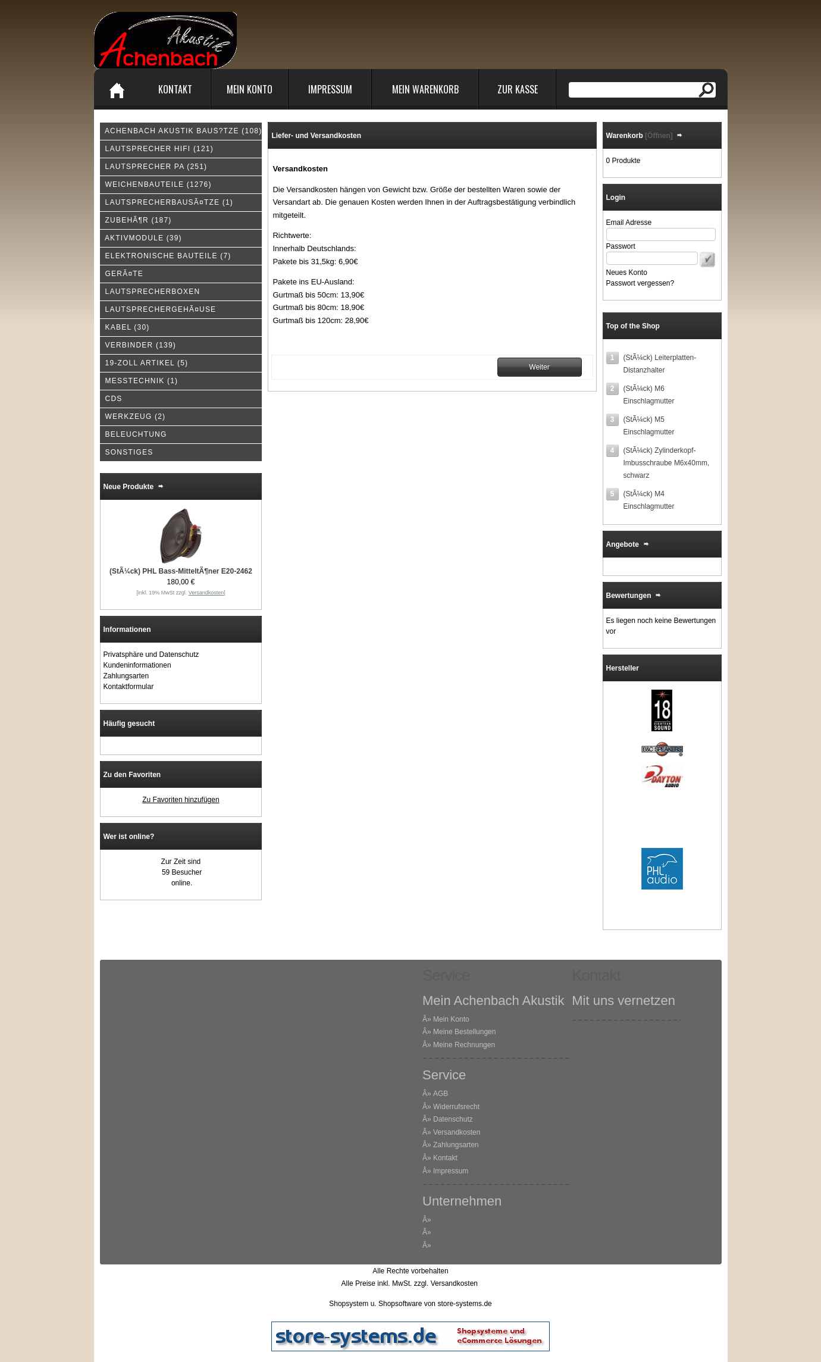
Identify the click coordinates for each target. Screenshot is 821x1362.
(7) (165, 256)
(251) (154, 166)
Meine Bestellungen (464, 1032)
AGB (440, 1093)
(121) (157, 149)
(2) (133, 416)
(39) (141, 238)
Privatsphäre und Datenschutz (151, 654)
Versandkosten (456, 1132)
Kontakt (175, 89)
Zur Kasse (517, 89)
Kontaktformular (129, 686)
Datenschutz (453, 1119)
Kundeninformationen (137, 665)
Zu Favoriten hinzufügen (180, 800)
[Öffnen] (658, 135)
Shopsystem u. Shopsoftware (375, 1304)
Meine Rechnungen (464, 1045)
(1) (166, 202)
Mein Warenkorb (425, 89)
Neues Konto (626, 272)
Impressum (330, 89)
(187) (136, 220)
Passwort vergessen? (640, 283)
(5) (144, 363)
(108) (181, 131)
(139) (138, 345)
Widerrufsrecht (456, 1107)
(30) (125, 327)
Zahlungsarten (126, 676)
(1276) (156, 184)
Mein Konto (249, 89)
